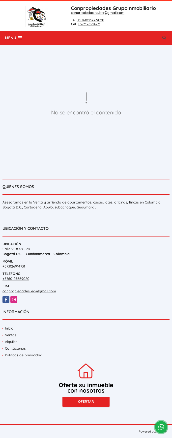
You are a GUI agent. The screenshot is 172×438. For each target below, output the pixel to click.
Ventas (10, 335)
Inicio (9, 328)
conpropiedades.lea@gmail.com (97, 12)
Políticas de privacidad (23, 355)
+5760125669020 (90, 20)
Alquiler (11, 341)
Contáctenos (15, 348)
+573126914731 (89, 24)
